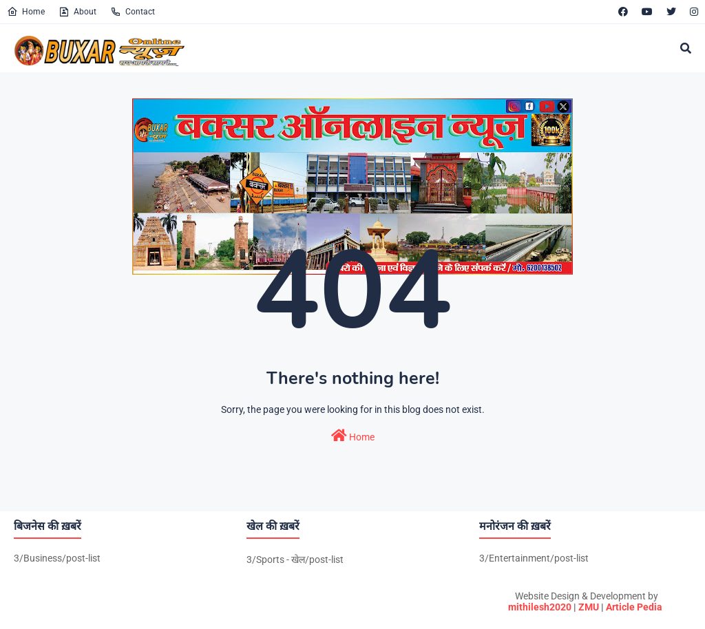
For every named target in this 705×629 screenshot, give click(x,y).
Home (26, 11)
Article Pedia (634, 606)
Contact (132, 11)
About (77, 11)
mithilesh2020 (539, 606)
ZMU (588, 606)
